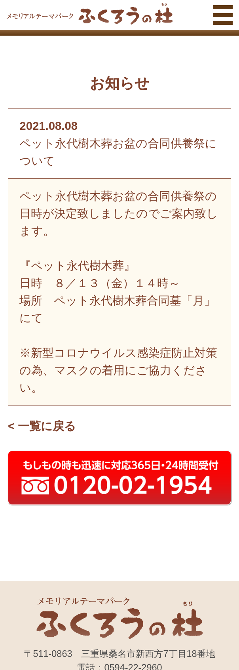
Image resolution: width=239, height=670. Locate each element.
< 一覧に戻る (42, 425)
